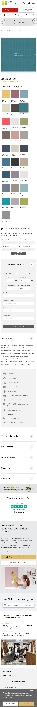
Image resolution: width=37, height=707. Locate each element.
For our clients (18, 675)
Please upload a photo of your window (18, 285)
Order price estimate (18, 326)
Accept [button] (26, 703)
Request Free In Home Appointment (10, 10)
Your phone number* (25, 246)
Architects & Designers (12, 15)
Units (18, 270)
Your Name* (5, 240)
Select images (18, 288)
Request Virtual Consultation (27, 10)
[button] (33, 652)
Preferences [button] (10, 703)
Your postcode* (6, 246)
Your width (7, 277)
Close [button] (32, 691)
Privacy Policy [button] (8, 697)
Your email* (22, 240)
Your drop (23, 277)
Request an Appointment (18, 253)
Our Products (18, 671)
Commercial (28, 15)
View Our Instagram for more (18, 605)
